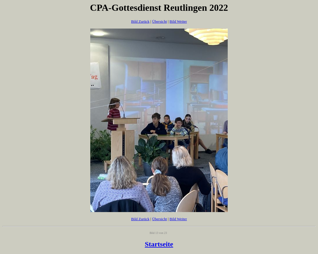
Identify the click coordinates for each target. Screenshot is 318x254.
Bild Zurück (140, 21)
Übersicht (159, 21)
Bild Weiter (178, 21)
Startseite (159, 244)
